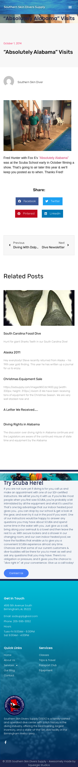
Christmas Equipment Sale (23, 379)
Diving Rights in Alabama (22, 424)
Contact (9, 675)
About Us (9, 660)
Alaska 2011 (12, 352)
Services (11, 665)
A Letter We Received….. (21, 410)
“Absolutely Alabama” (54, 158)
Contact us (16, 573)
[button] (70, 7)
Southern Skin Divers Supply (24, 7)
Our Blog (9, 670)
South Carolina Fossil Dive (22, 333)
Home (7, 655)
